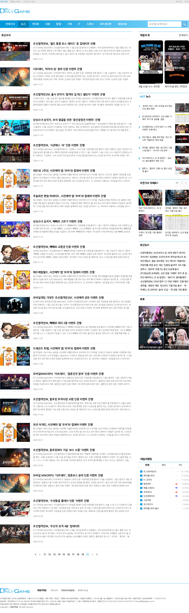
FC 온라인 (146, 480)
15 (63, 554)
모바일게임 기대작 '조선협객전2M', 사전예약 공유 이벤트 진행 (68, 297)
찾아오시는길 (83, 590)
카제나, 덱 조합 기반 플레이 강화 (150, 234)
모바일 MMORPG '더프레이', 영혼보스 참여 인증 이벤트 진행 (68, 475)
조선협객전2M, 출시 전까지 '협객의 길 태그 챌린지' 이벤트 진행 (69, 94)
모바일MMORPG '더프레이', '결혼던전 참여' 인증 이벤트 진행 (68, 374)
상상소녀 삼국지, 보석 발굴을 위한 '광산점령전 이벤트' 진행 (66, 120)
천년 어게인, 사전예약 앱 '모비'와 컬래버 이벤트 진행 (63, 424)
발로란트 (145, 484)
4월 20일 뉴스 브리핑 (149, 86)
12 (49, 554)
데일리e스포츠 (15, 2)
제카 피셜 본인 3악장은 (176, 86)
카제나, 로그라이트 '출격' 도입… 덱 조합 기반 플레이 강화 (164, 290)
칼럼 (58, 24)
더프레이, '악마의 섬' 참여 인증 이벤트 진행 (57, 69)
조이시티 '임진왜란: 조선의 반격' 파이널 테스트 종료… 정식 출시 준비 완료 (164, 257)
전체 (147, 465)
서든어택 (145, 500)
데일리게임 (4, 2)
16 (68, 554)
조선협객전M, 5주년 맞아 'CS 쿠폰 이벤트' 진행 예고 (157, 128)
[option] (164, 212)
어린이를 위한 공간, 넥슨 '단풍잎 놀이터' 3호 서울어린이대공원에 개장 (164, 265)
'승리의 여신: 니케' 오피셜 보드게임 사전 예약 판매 (157, 107)
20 (87, 554)
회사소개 (179, 2)
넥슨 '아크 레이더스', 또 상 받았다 (150, 209)
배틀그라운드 (147, 488)
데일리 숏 (145, 35)
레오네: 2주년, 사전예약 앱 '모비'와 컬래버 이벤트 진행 (64, 170)
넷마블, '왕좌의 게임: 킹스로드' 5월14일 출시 (176, 209)
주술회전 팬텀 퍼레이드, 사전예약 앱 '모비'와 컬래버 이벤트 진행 (69, 196)
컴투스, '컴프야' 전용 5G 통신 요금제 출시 (157, 170)
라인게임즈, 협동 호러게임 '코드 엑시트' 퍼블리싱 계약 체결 (157, 138)
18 (78, 554)
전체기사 (10, 24)
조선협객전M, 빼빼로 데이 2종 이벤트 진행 (57, 323)
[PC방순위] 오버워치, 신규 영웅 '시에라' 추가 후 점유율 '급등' (157, 117)
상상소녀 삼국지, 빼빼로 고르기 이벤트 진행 (57, 221)
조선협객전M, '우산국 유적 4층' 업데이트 (56, 526)
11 (44, 554)
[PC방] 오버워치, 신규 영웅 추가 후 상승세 (176, 234)
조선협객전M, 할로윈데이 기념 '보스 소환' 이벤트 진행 (63, 450)
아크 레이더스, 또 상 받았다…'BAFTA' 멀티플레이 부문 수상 (156, 159)
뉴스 (23, 24)
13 (54, 554)
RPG (164, 465)
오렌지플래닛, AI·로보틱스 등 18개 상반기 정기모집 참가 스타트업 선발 (164, 253)
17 (73, 554)
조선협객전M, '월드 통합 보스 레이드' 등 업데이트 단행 (64, 43)
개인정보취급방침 (67, 590)
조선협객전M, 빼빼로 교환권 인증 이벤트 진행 (59, 247)
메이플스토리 (147, 475)
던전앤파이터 (147, 496)
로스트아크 (146, 504)
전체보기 (183, 35)
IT (79, 24)
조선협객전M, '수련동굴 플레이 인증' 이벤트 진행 (61, 501)
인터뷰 (35, 24)
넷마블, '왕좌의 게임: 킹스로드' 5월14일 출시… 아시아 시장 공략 (157, 149)
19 (82, 554)
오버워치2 (146, 492)
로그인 (186, 2)
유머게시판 (106, 24)
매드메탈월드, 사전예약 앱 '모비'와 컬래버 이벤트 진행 (63, 272)
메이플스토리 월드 (149, 508)
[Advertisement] (163, 402)
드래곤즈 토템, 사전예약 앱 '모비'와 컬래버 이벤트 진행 (64, 348)
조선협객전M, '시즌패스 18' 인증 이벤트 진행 (58, 145)
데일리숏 (122, 24)
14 (59, 554)
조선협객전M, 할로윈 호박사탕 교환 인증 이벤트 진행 (63, 399)
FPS (180, 465)
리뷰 (47, 24)
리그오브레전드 (148, 471)
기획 (69, 24)
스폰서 (90, 24)
